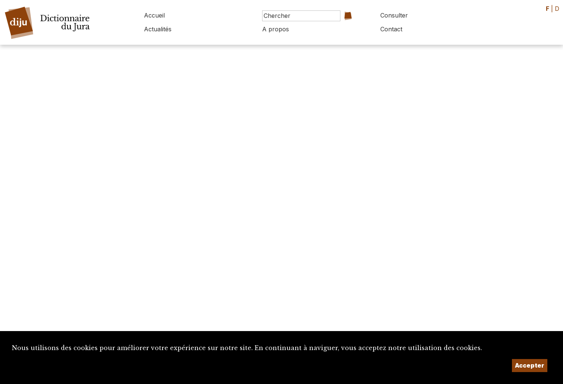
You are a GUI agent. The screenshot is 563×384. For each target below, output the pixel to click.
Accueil (154, 15)
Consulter (394, 15)
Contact (391, 29)
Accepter (529, 365)
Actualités (158, 29)
